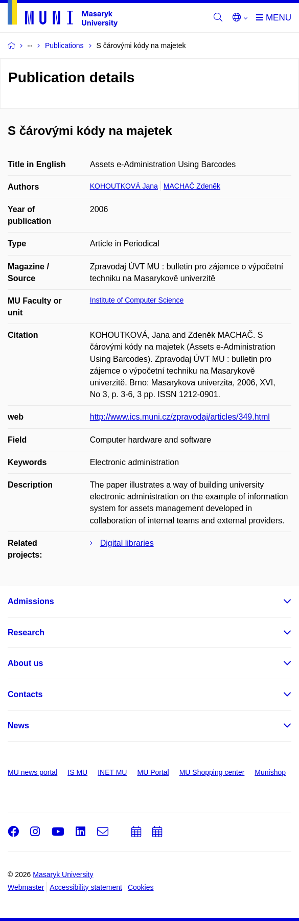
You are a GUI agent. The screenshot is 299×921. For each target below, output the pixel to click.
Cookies (141, 887)
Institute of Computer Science (137, 300)
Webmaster (26, 887)
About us (25, 663)
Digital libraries (127, 543)
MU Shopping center (212, 772)
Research (26, 632)
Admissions (31, 601)
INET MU (112, 772)
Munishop (270, 772)
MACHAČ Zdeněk (192, 186)
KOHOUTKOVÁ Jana (124, 186)
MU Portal (153, 772)
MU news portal (32, 772)
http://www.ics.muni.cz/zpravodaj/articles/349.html (180, 416)
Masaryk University (63, 874)
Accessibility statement (86, 887)
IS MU (77, 772)
